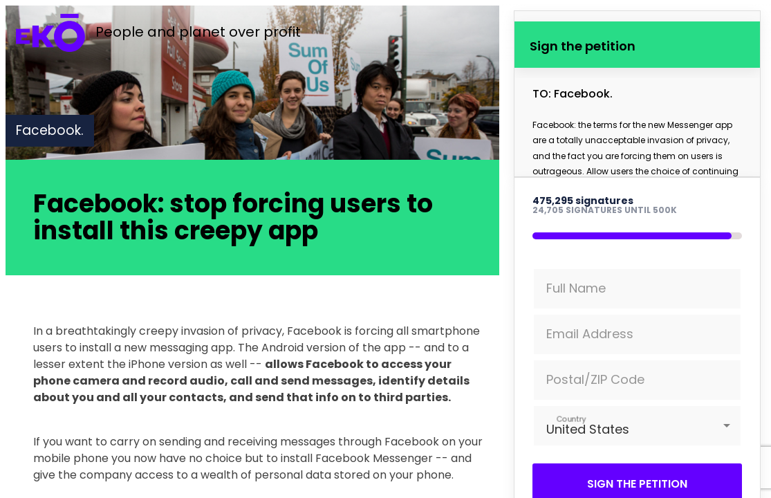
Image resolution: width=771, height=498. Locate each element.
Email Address (589, 333)
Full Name (576, 288)
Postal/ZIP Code (595, 379)
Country (571, 419)
